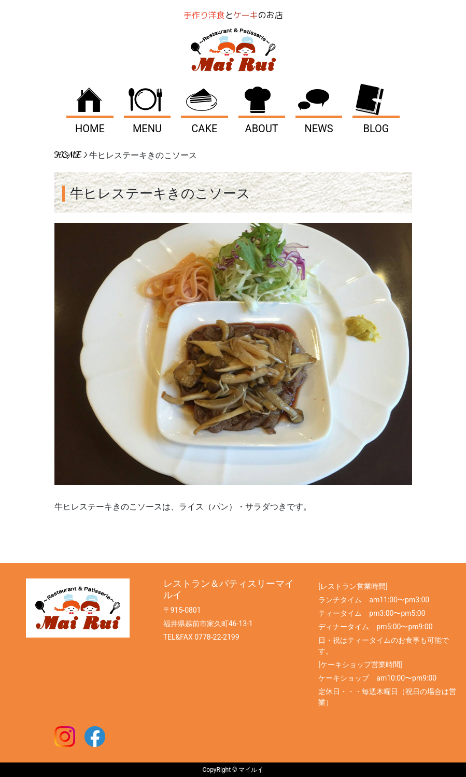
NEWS (318, 128)
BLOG (376, 128)
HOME (90, 128)
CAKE (204, 128)
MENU (147, 128)
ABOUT (261, 128)
